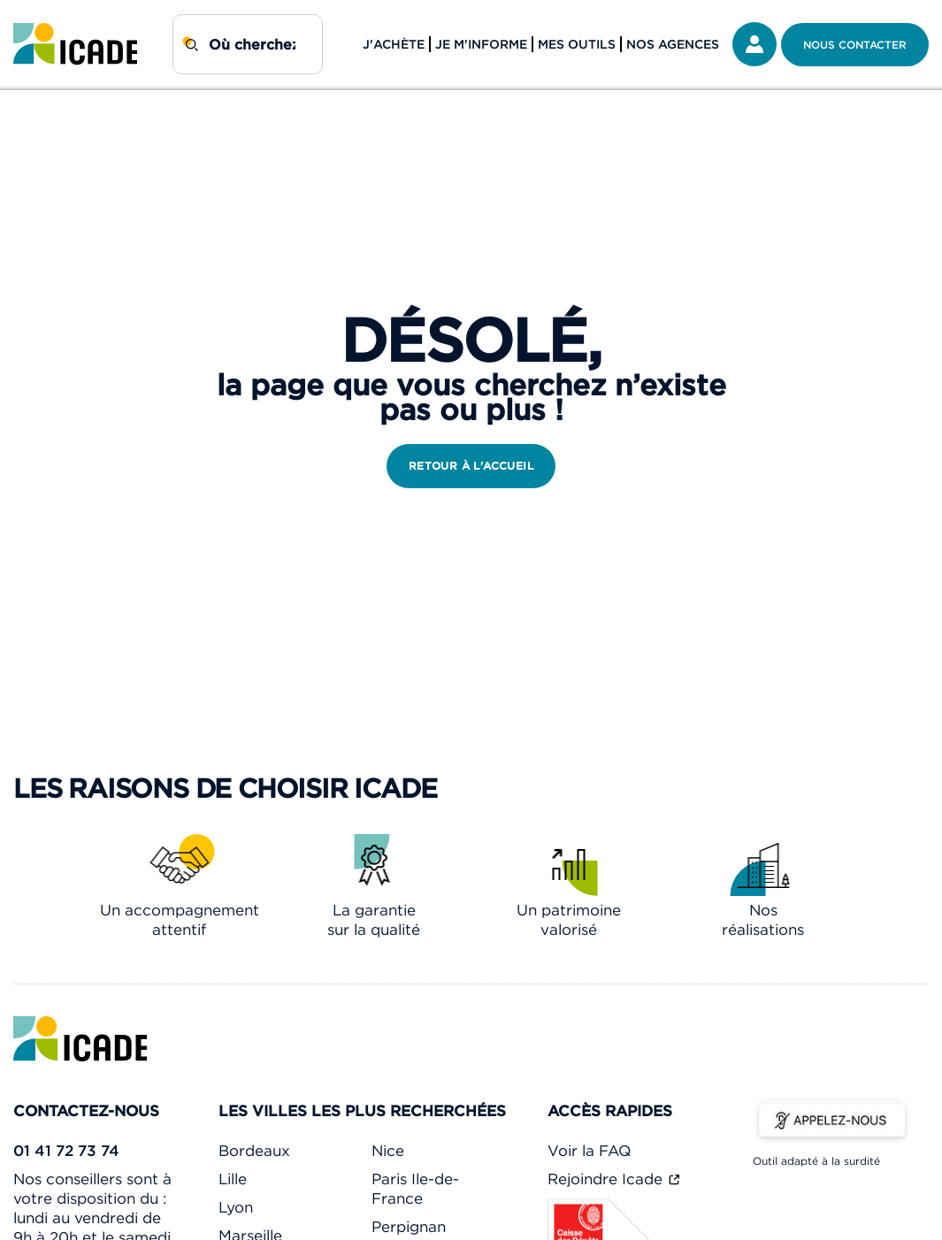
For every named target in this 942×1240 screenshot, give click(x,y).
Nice (387, 1150)
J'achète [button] (394, 44)
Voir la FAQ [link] (589, 1150)
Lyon (235, 1207)
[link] (75, 44)
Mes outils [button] (577, 44)
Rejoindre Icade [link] (607, 1179)
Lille (232, 1179)
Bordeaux (254, 1150)
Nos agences (672, 44)
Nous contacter (855, 44)
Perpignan (408, 1226)
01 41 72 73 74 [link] (66, 1150)
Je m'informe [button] (481, 44)
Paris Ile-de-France (415, 1188)
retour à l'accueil (471, 465)
